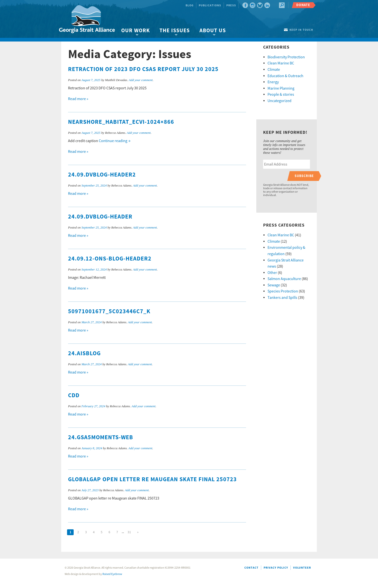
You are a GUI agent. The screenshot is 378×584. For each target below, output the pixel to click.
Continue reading (114, 140)
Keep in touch (301, 30)
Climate (274, 69)
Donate (303, 5)
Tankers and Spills (282, 297)
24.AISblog (84, 353)
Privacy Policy (276, 568)
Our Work (135, 30)
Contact (251, 568)
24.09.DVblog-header (100, 217)
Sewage (274, 285)
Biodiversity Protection (286, 57)
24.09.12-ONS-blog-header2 (109, 259)
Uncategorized (279, 100)
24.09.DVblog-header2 (102, 175)
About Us (212, 30)
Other (272, 272)
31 (129, 532)
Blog (190, 5)
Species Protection (283, 291)
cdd (74, 395)
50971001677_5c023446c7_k (109, 311)
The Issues (174, 30)
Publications (210, 5)
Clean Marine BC (281, 63)
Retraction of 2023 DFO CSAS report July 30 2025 (143, 69)
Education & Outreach (285, 75)
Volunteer (302, 568)
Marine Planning (281, 88)
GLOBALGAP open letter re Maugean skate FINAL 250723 (152, 479)
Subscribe (304, 176)
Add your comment (141, 80)
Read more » (78, 98)
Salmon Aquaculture (284, 278)
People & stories (281, 94)
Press (231, 5)
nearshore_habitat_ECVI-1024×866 (121, 122)
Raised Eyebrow (112, 574)
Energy (273, 82)
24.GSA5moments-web (100, 437)
